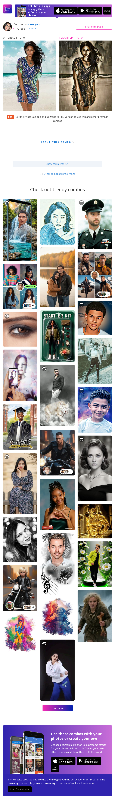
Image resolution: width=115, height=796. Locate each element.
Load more (58, 708)
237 (32, 29)
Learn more (87, 783)
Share (94, 26)
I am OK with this (19, 789)
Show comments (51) (57, 164)
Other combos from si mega (57, 173)
